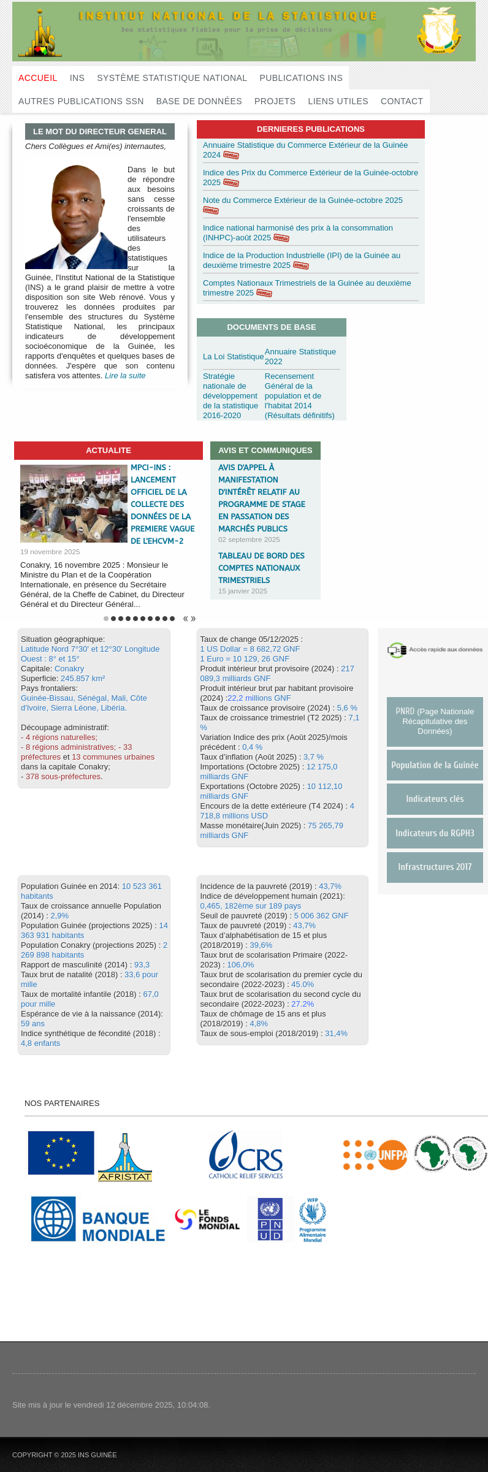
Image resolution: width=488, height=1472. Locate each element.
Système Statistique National (172, 78)
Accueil (38, 78)
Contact (402, 101)
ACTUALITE (108, 450)
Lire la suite (125, 375)
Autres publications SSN (81, 101)
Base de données (199, 101)
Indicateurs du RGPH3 (434, 833)
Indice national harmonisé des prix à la (271, 227)
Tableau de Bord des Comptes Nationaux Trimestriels (261, 568)
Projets (275, 101)
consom (354, 227)
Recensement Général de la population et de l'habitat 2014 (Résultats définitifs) (300, 396)
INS (77, 78)
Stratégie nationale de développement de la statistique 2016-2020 (230, 396)
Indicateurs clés (435, 799)
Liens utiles (338, 101)
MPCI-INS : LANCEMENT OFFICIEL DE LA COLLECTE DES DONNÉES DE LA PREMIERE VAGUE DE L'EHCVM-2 (162, 504)
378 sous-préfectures (63, 776)
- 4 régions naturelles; (59, 737)
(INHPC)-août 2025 (237, 237)
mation (381, 227)
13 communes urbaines (113, 756)
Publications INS (301, 78)
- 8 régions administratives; (68, 747)
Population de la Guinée (434, 765)
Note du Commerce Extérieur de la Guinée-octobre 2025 (303, 200)
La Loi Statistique (233, 356)
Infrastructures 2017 (435, 867)
